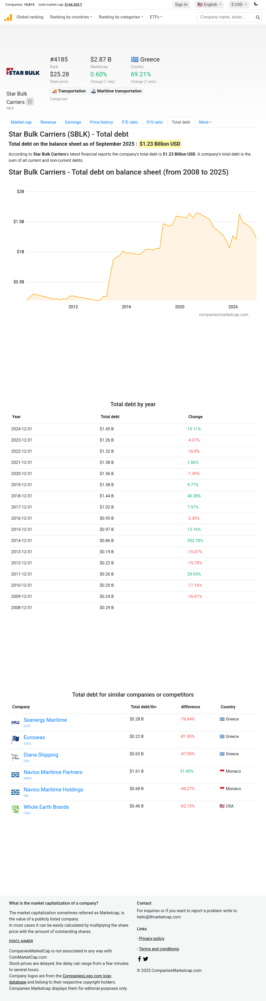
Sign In (181, 4)
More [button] (204, 122)
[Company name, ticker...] (229, 17)
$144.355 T (73, 4)
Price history (101, 122)
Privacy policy (151, 938)
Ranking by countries (69, 17)
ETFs (154, 17)
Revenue (48, 122)
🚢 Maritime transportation (116, 91)
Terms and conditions (159, 948)
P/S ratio (155, 122)
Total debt (181, 122)
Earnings (73, 122)
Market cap (21, 122)
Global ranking (30, 17)
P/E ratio (130, 122)
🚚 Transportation (69, 91)
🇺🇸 (207, 4)
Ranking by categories (119, 17)
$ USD (237, 4)
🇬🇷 (145, 59)
